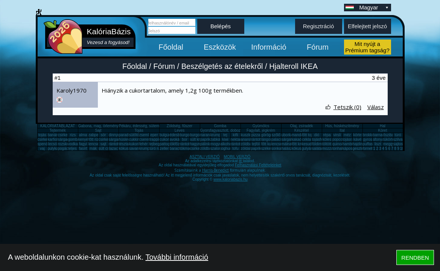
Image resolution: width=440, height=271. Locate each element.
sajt (103, 144)
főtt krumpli (301, 144)
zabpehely (97, 135)
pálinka (206, 144)
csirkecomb (47, 139)
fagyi (83, 144)
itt (241, 161)
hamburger (352, 144)
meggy (388, 144)
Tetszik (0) (347, 107)
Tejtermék (57, 130)
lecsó (52, 144)
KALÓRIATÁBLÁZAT (57, 126)
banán (53, 135)
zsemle (145, 135)
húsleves (126, 139)
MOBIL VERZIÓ (237, 157)
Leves (180, 130)
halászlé (288, 148)
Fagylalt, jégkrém (261, 130)
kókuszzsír (128, 148)
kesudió (308, 144)
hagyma (197, 144)
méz (347, 135)
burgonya (188, 135)
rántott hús (260, 139)
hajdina (359, 144)
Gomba (220, 126)
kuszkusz (248, 135)
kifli (235, 135)
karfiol (53, 139)
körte (357, 135)
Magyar (374, 7)
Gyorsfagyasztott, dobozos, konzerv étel (233, 130)
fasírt (83, 148)
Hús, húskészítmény (342, 126)
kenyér (84, 139)
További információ (176, 257)
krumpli (216, 135)
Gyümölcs (261, 126)
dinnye (114, 135)
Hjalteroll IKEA (293, 66)
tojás (42, 135)
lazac (113, 148)
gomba (74, 139)
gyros (367, 139)
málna (287, 144)
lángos (266, 139)
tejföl (256, 144)
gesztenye (361, 148)
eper (154, 135)
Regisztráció (318, 26)
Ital (342, 130)
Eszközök (220, 47)
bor (184, 139)
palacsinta (279, 139)
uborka (287, 135)
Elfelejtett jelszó (367, 26)
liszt (378, 144)
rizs (73, 135)
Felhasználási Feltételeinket (258, 165)
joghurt (226, 148)
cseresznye (148, 139)
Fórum (318, 47)
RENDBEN (415, 257)
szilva (398, 139)
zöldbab (247, 144)
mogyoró (217, 144)
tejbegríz (156, 144)
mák (93, 148)
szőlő (276, 135)
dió (316, 135)
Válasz (375, 107)
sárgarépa (117, 139)
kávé (357, 139)
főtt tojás (309, 135)
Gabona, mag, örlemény (98, 126)
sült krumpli (199, 139)
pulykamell (56, 148)
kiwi (225, 139)
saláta (317, 148)
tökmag (186, 148)
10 (402, 148)
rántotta (186, 144)
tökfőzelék (178, 144)
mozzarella (331, 148)
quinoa (338, 144)
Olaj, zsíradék (301, 126)
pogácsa (65, 148)
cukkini (135, 139)
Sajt (98, 130)
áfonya (378, 139)
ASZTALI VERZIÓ (205, 157)
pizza (255, 135)
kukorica (136, 144)
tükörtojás (391, 139)
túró (397, 135)
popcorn (339, 139)
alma (83, 135)
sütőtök (135, 135)
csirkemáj (106, 139)
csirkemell (66, 135)
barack (175, 148)
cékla (306, 139)
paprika (206, 139)
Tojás (138, 130)
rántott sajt (239, 144)
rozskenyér (67, 144)
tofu (235, 148)
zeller (164, 148)
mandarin (300, 135)
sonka (276, 148)
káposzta (350, 148)
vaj (42, 148)
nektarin (237, 139)
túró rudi (156, 148)
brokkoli (369, 135)
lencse (93, 144)
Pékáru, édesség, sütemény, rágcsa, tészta (155, 126)
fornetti (369, 148)
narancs (207, 135)
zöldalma (248, 148)
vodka (73, 144)
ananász (248, 139)
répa (326, 135)
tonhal (337, 148)
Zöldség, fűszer (179, 126)
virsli (337, 135)
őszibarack (392, 135)
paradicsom (129, 135)
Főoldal (170, 47)
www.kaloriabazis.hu (230, 179)
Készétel (301, 130)
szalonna (217, 148)
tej (225, 135)
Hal (382, 126)
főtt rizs (94, 139)
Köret (382, 130)
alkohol (227, 144)
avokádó (177, 139)
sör (103, 135)
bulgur (165, 135)
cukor (164, 139)
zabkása (217, 139)
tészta (124, 144)
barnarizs (380, 135)
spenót (43, 144)
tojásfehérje (322, 139)
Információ (268, 47)
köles (327, 139)
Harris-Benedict (215, 170)
